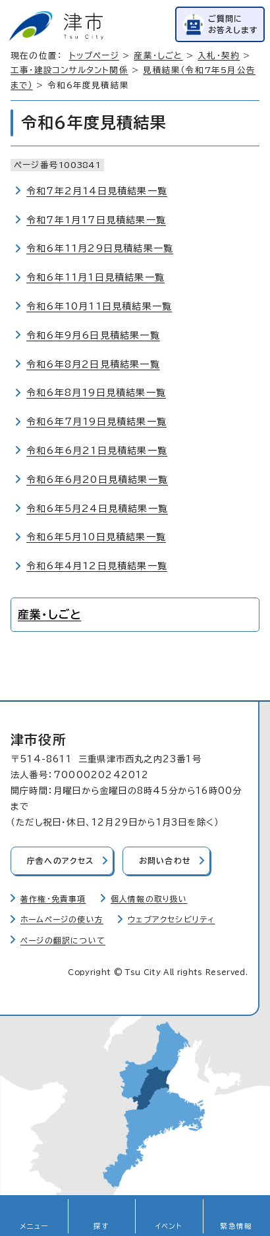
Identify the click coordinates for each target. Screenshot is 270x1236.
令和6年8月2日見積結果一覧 (93, 364)
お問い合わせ (165, 860)
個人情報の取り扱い (149, 899)
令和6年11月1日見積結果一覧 (95, 277)
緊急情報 (236, 1226)
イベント (168, 1226)
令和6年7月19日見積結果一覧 (96, 421)
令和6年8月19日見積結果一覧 (96, 392)
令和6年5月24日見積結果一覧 (97, 508)
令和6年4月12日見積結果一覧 (96, 566)
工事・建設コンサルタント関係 (69, 70)
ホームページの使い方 (61, 919)
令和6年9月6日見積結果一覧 (93, 335)
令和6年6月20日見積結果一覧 (97, 479)
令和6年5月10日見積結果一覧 (96, 537)
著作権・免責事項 (53, 899)
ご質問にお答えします (233, 24)
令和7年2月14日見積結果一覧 (96, 191)
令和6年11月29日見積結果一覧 (99, 248)
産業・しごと (158, 55)
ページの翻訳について (62, 940)
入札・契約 (219, 55)
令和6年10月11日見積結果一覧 (99, 306)
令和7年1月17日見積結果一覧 (96, 220)
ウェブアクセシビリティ (171, 919)
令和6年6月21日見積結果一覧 (96, 450)
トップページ (94, 55)
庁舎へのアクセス (60, 860)
